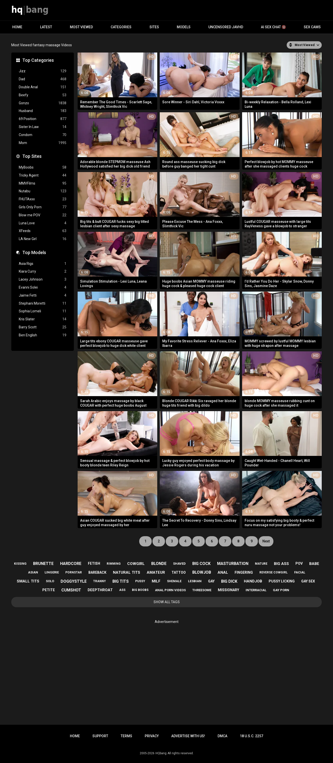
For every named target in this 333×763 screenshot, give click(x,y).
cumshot (71, 590)
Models (184, 27)
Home (17, 27)
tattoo (179, 572)
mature (261, 563)
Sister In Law (42, 127)
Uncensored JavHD (225, 27)
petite (48, 590)
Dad (42, 79)
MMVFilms (42, 183)
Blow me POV (42, 215)
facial (299, 572)
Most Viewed (81, 27)
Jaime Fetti (42, 295)
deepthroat (100, 590)
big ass (281, 563)
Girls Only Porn (42, 207)
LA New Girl (42, 239)
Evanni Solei (42, 287)
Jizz (42, 71)
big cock (201, 563)
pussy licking (282, 581)
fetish (94, 563)
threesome (201, 590)
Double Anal (42, 87)
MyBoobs (42, 167)
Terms (126, 736)
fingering (244, 572)
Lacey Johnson (42, 279)
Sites (154, 27)
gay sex (308, 581)
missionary (228, 590)
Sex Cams (312, 27)
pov (299, 563)
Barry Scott (42, 327)
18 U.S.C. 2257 (251, 736)
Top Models (34, 252)
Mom (42, 143)
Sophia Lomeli (42, 311)
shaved (179, 563)
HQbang (161, 753)
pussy (140, 581)
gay (211, 581)
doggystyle (74, 581)
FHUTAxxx (42, 199)
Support (100, 736)
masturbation (232, 563)
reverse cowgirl (273, 572)
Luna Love (42, 223)
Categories (121, 27)
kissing (20, 563)
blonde (159, 563)
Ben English (42, 335)
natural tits (126, 572)
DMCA (222, 736)
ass (122, 590)
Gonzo (42, 103)
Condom (42, 135)
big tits (120, 581)
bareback (97, 572)
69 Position (42, 119)
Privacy (152, 736)
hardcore (70, 563)
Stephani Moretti (42, 303)
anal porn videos (170, 590)
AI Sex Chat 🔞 (273, 27)
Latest (46, 27)
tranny (99, 581)
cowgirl (136, 563)
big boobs (140, 590)
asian (33, 572)
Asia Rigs (42, 264)
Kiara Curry (42, 271)
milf (156, 581)
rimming (114, 563)
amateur (156, 572)
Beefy (42, 95)
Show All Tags (166, 602)
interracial (256, 590)
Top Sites (32, 156)
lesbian (195, 581)
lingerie (52, 572)
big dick (229, 581)
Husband (42, 111)
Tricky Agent (42, 175)
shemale (174, 581)
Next (266, 541)
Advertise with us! (188, 736)
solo (50, 581)
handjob (253, 581)
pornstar (73, 572)
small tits (28, 581)
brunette (43, 563)
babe (314, 563)
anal (223, 572)
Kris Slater (42, 319)
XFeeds (42, 231)
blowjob (201, 572)
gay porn (281, 590)
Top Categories (38, 60)
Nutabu (42, 191)
